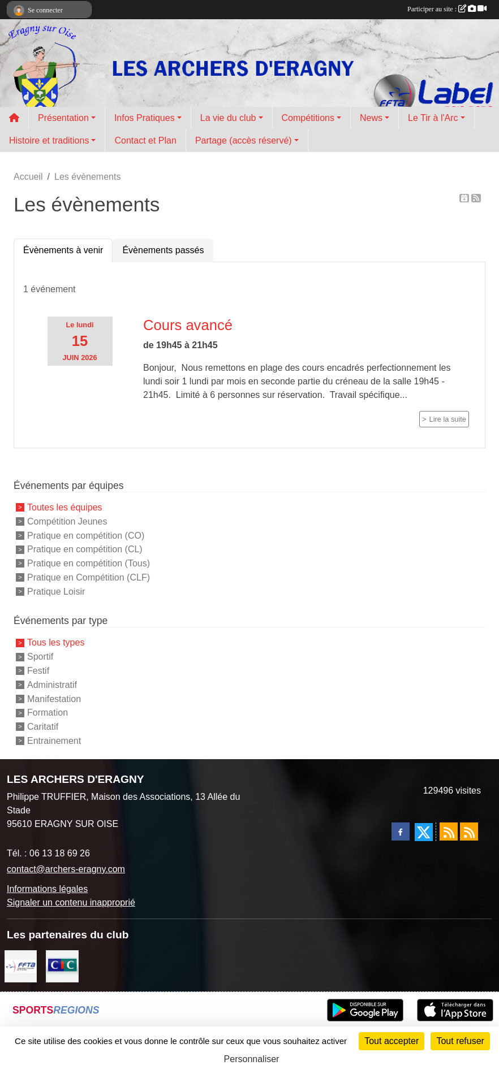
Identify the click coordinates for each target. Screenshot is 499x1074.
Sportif (40, 656)
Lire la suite (447, 419)
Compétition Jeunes (67, 521)
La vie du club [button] (228, 118)
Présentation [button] (63, 118)
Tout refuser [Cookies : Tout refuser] (460, 1041)
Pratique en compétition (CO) (85, 535)
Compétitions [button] (308, 118)
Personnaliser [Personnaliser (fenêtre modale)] (251, 1059)
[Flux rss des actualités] (449, 831)
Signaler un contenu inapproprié (71, 902)
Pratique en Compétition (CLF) (88, 577)
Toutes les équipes (64, 507)
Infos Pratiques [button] (144, 118)
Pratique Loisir (56, 591)
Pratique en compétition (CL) (85, 549)
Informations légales (47, 889)
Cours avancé (188, 325)
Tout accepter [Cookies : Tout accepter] (391, 1041)
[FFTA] (21, 966)
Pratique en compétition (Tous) (88, 563)
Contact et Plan (145, 140)
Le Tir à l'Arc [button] (433, 118)
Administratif (52, 685)
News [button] (371, 118)
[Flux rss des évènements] (469, 831)
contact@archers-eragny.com (66, 869)
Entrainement (54, 741)
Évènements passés (163, 250)
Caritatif (42, 726)
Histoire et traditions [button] (49, 140)
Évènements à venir (63, 250)
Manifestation (54, 698)
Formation (47, 712)
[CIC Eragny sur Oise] (62, 966)
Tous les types (55, 642)
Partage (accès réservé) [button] (243, 140)
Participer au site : (447, 9)
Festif (38, 670)
